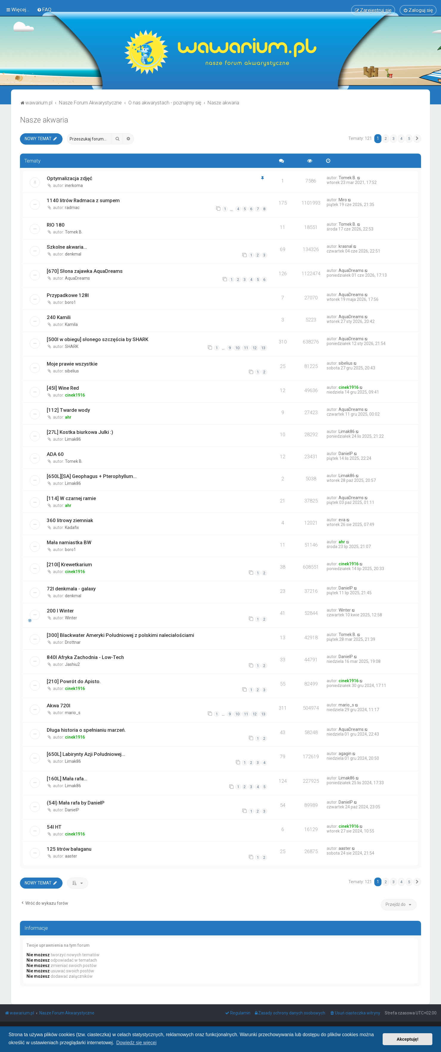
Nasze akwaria (44, 120)
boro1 (70, 302)
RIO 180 (56, 225)
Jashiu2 (72, 664)
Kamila (71, 324)
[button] (417, 138)
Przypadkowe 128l (68, 295)
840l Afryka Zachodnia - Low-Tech (85, 657)
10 (237, 348)
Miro (343, 199)
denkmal (73, 254)
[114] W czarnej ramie (71, 498)
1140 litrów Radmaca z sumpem (83, 200)
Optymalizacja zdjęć (69, 178)
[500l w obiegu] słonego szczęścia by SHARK (97, 339)
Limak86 (73, 439)
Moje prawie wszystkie (72, 364)
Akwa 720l (58, 705)
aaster (71, 856)
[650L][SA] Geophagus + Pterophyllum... (92, 476)
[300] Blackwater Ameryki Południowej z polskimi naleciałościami (120, 635)
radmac (72, 207)
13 (263, 348)
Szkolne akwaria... (67, 247)
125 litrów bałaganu (69, 849)
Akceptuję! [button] (408, 1039)
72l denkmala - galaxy (71, 589)
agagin (345, 753)
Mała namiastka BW (69, 542)
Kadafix (72, 527)
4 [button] (401, 138)
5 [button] (409, 138)
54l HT (54, 827)
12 (255, 348)
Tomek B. (347, 177)
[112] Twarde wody (68, 410)
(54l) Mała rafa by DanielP (76, 803)
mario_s (72, 712)
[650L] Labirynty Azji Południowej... (86, 754)
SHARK (71, 346)
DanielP (346, 453)
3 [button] (393, 138)
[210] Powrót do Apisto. (74, 681)
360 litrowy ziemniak (70, 520)
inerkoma (74, 185)
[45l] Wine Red (63, 388)
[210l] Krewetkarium (69, 564)
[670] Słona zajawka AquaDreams (85, 271)
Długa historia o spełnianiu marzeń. (86, 730)
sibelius (72, 371)
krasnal (345, 246)
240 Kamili (59, 317)
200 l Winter (60, 611)
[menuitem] (44, 9)
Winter (71, 617)
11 (246, 348)
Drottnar (73, 642)
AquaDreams (77, 278)
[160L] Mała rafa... (67, 778)
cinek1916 (75, 395)
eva (342, 519)
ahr (68, 417)
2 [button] (386, 138)
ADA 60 (55, 454)
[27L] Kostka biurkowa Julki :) (80, 432)
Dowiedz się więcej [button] (136, 1042)
